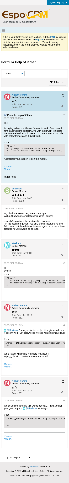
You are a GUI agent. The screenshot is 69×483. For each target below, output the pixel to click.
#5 (64, 401)
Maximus (13, 330)
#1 (64, 114)
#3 (64, 263)
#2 (64, 208)
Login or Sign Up (57, 2)
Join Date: (17, 104)
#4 (64, 325)
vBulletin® (34, 467)
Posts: (15, 107)
